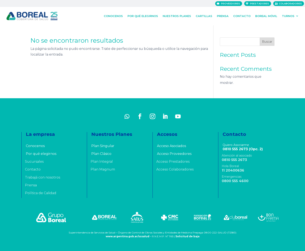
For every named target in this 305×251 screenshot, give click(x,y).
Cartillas (204, 15)
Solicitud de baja (187, 236)
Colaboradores (291, 3)
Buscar (267, 42)
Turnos (288, 15)
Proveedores (231, 3)
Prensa (223, 15)
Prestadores (260, 3)
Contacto (242, 15)
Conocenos (113, 15)
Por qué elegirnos (143, 15)
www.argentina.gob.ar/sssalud (127, 236)
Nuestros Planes (177, 15)
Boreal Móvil (266, 15)
